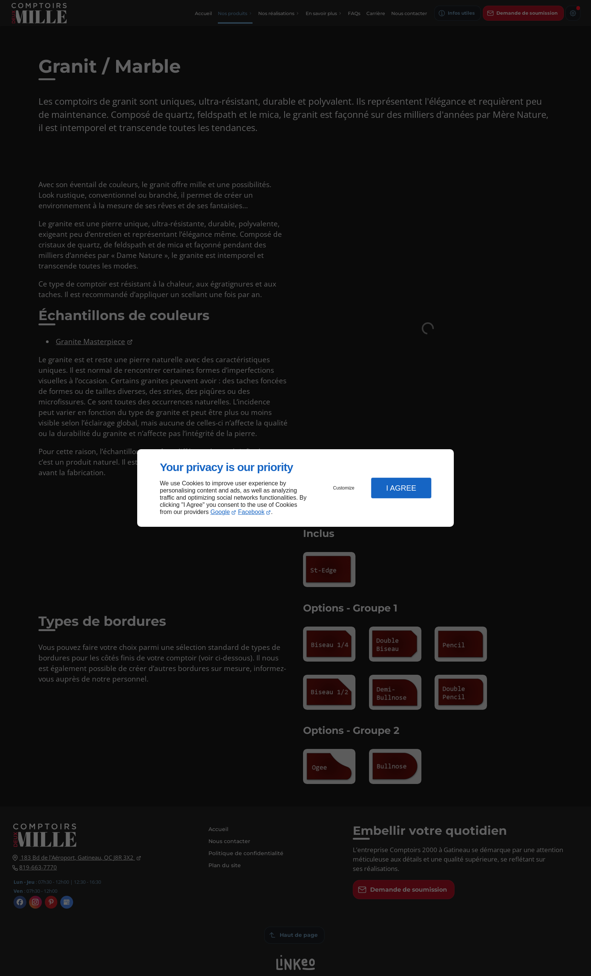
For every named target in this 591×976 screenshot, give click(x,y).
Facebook (251, 512)
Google (220, 512)
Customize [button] (344, 488)
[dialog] (295, 488)
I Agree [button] (401, 488)
